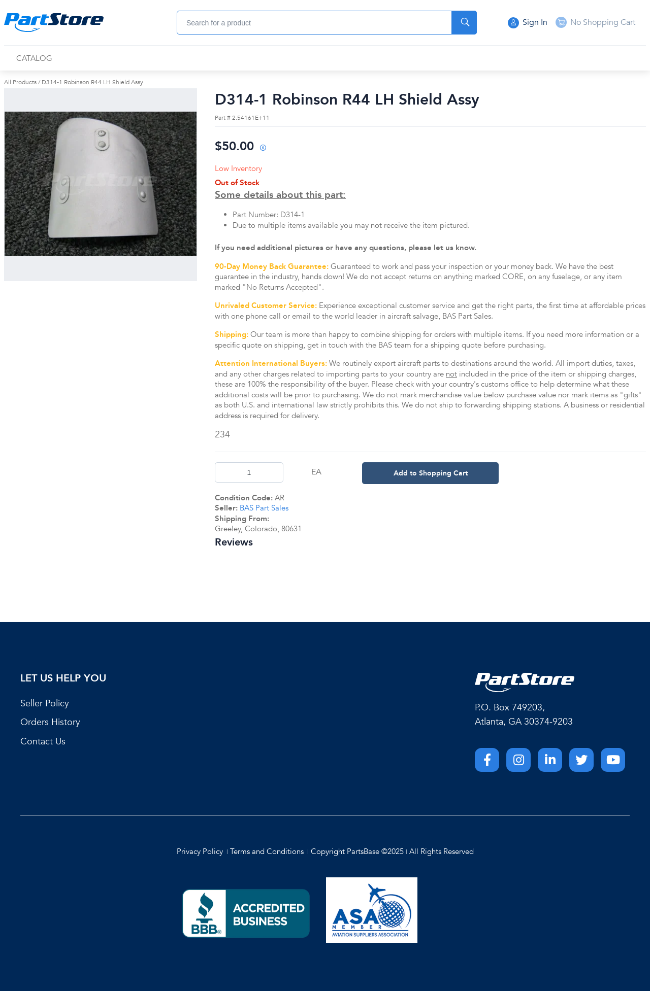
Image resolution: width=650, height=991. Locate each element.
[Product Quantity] (249, 472)
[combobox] (327, 23)
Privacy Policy (200, 851)
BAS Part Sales (264, 508)
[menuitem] (34, 59)
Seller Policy (44, 703)
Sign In (527, 22)
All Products (20, 82)
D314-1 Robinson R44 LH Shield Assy (92, 82)
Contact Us (43, 741)
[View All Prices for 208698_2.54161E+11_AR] (262, 148)
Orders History (50, 722)
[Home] (54, 22)
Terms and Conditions (267, 851)
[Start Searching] (464, 23)
